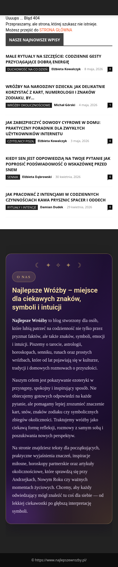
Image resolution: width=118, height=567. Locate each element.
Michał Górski (64, 105)
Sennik (12, 177)
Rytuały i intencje (21, 207)
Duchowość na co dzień (27, 69)
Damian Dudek (51, 207)
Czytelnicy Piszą (20, 141)
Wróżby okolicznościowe (28, 105)
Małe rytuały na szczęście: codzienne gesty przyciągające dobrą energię (53, 59)
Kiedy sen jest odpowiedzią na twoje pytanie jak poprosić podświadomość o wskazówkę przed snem (58, 164)
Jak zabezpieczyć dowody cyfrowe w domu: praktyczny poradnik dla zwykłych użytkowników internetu (53, 128)
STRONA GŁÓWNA (56, 30)
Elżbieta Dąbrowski (37, 177)
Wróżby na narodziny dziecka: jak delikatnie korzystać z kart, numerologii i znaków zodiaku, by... (55, 92)
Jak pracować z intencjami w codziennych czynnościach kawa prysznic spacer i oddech (56, 197)
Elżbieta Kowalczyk (66, 69)
